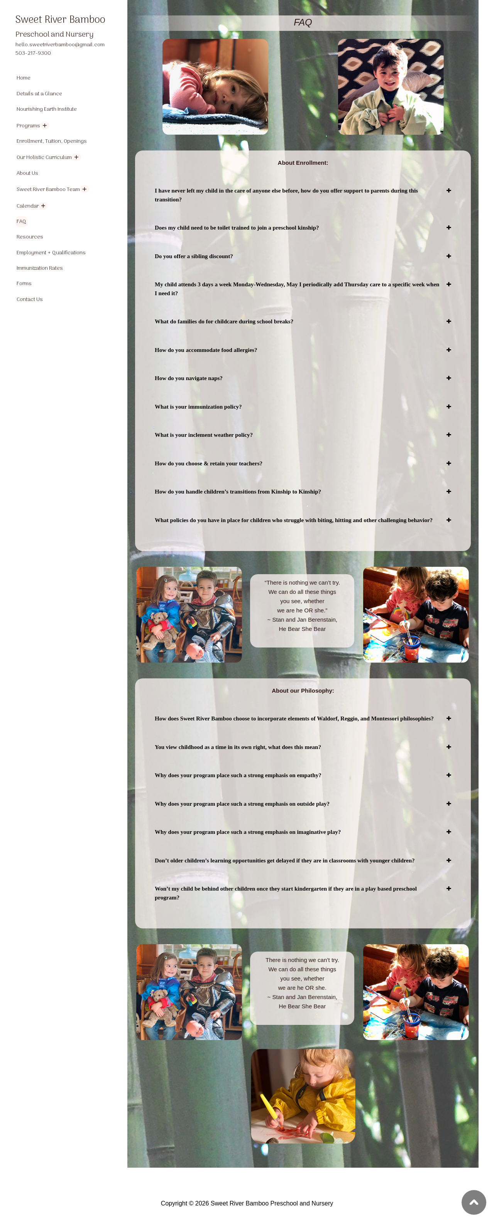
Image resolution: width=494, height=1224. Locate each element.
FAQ (21, 221)
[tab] (303, 195)
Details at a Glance (39, 94)
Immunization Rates (40, 268)
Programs (28, 126)
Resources (30, 237)
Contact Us (30, 299)
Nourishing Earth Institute (47, 109)
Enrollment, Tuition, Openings (52, 141)
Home (23, 78)
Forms (24, 283)
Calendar (28, 206)
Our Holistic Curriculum (44, 157)
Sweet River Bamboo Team (48, 189)
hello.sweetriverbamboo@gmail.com (60, 45)
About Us (27, 173)
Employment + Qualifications (51, 253)
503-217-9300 (33, 53)
